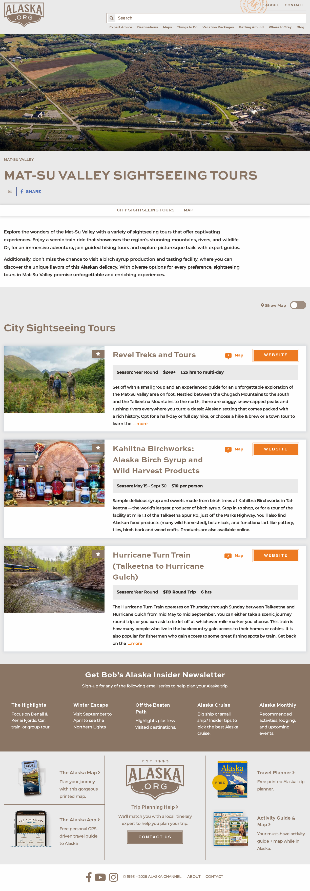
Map (188, 210)
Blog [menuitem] (300, 27)
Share (31, 192)
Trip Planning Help (154, 807)
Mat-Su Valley (19, 160)
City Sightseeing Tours (146, 210)
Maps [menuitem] (167, 27)
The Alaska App (79, 820)
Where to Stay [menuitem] (280, 27)
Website (276, 355)
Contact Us (155, 837)
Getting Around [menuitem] (251, 27)
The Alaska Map (79, 772)
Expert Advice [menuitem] (120, 27)
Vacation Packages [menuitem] (218, 27)
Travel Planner (276, 772)
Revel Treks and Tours (154, 355)
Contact (294, 5)
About (272, 5)
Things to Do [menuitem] (187, 27)
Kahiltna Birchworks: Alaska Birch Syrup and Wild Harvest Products (158, 460)
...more (140, 423)
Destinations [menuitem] (147, 27)
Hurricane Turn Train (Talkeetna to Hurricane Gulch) (158, 566)
